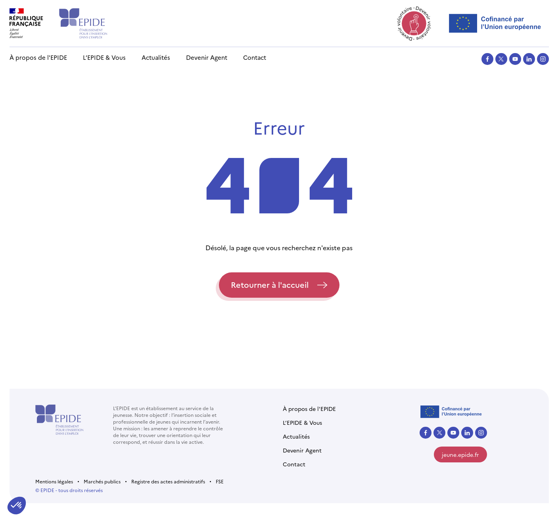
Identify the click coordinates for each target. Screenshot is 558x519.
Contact (254, 57)
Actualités (156, 57)
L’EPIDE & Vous (104, 57)
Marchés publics (102, 481)
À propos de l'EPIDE (38, 57)
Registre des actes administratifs (168, 481)
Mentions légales (54, 481)
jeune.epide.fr (460, 454)
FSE (220, 481)
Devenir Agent (206, 57)
